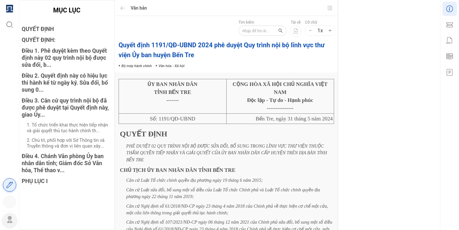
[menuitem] (9, 8)
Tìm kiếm (237, 22)
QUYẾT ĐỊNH (38, 29)
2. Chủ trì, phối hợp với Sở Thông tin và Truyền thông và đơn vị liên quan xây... (66, 143)
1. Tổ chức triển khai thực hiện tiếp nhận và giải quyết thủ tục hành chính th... (67, 128)
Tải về (296, 22)
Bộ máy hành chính (381, 127)
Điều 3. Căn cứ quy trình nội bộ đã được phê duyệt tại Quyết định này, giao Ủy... (65, 107)
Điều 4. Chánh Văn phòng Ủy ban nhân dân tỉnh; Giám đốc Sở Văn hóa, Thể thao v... (63, 163)
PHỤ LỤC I (35, 181)
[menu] (9, 105)
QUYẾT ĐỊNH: (38, 40)
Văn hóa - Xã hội (416, 127)
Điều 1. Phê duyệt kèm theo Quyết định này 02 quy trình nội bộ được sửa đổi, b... (64, 58)
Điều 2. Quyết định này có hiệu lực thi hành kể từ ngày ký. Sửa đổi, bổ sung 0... (65, 83)
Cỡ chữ (311, 22)
